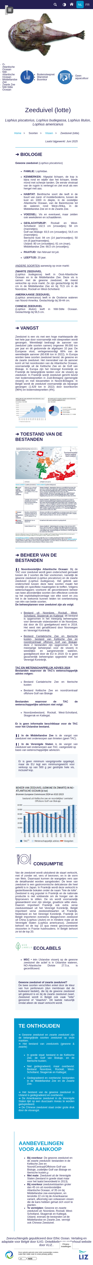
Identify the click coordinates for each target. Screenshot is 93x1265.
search (55, 4)
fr (87, 4)
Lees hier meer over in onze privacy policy (35, 1255)
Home (17, 133)
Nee (30, 1259)
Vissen (49, 133)
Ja (21, 1259)
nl (80, 4)
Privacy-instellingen (66, 1246)
